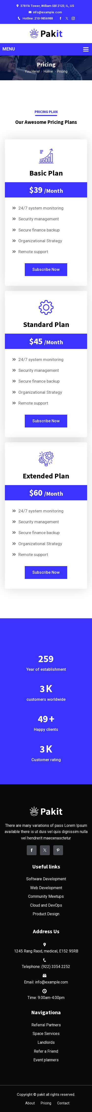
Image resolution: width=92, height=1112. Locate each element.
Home (48, 71)
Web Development (46, 887)
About (30, 1103)
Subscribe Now (46, 269)
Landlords (46, 1042)
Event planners (46, 1060)
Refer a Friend (46, 1051)
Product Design (46, 914)
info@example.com (45, 12)
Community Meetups (46, 896)
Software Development (46, 879)
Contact (63, 1103)
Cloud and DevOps (46, 905)
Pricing (46, 1103)
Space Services (46, 1033)
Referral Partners (46, 1025)
